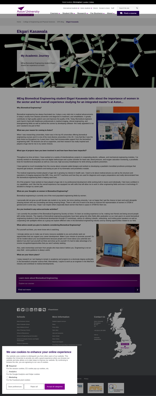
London (85, 2)
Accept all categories (55, 387)
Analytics (13, 372)
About (110, 13)
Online (91, 2)
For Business (97, 13)
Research (82, 13)
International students (71, 8)
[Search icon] (137, 8)
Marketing (13, 377)
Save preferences (15, 387)
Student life (68, 13)
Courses (55, 13)
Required (12, 366)
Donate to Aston (104, 8)
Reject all (34, 387)
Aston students (86, 8)
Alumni (95, 8)
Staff (112, 8)
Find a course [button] (130, 13)
